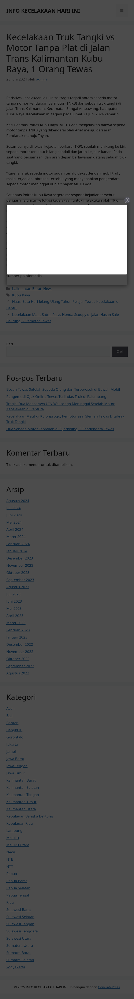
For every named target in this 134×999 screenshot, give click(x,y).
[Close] (67, 499)
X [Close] (127, 200)
